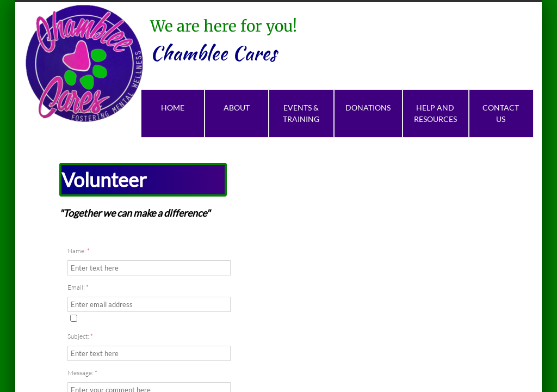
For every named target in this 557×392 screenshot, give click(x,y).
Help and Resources (435, 113)
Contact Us (500, 113)
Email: (78, 287)
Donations (368, 107)
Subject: (80, 336)
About (237, 107)
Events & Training (301, 113)
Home (172, 107)
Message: (82, 373)
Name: (78, 251)
